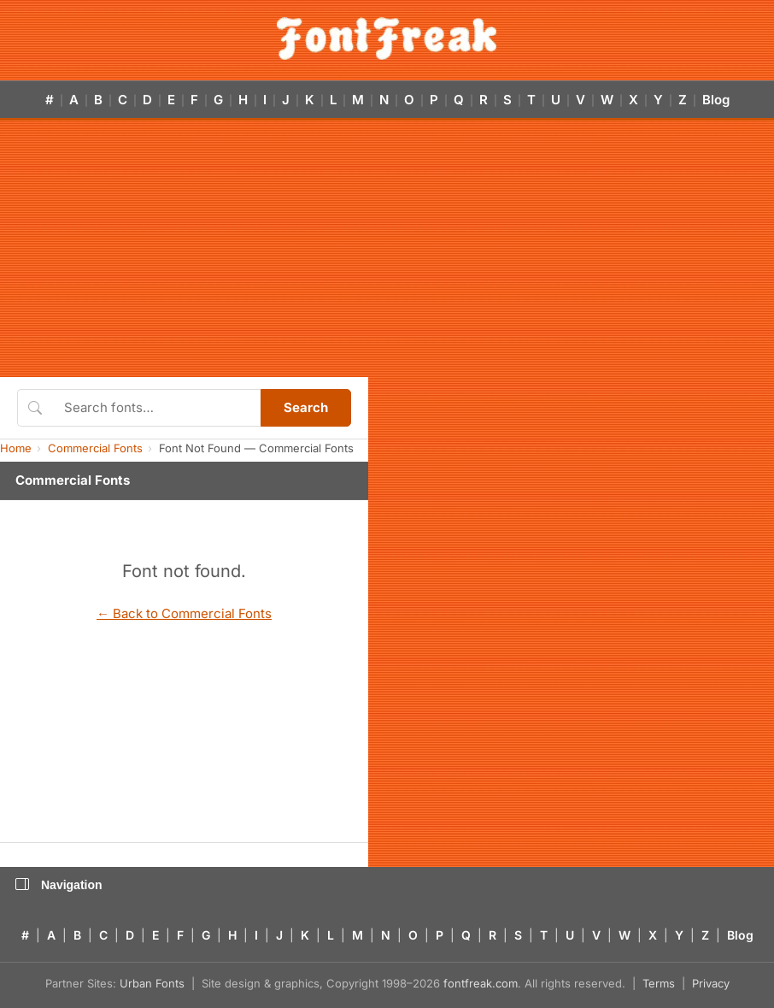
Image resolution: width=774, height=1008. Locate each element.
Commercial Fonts (95, 448)
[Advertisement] (387, 248)
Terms (658, 983)
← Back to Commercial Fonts (184, 613)
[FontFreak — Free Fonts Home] (386, 38)
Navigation (59, 885)
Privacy (711, 983)
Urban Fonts (152, 983)
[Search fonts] (156, 408)
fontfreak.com (480, 983)
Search (306, 407)
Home (16, 448)
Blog (716, 99)
